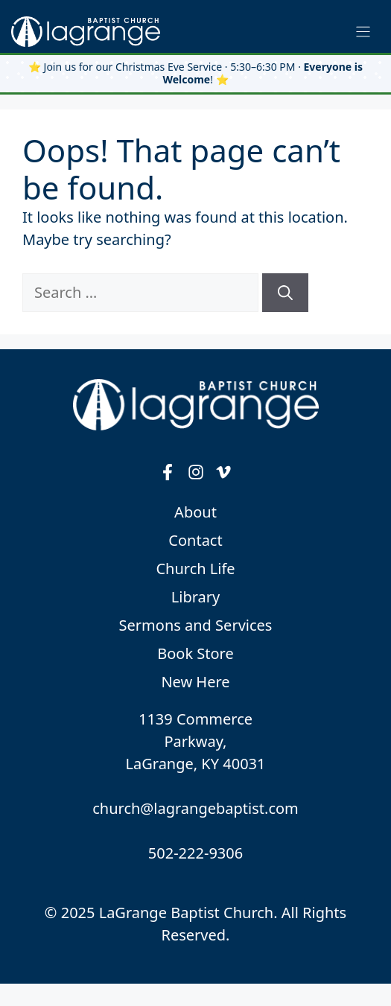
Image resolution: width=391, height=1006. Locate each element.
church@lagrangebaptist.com (195, 808)
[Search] (285, 292)
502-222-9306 (195, 853)
